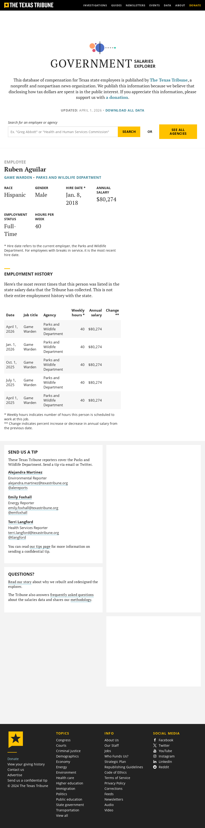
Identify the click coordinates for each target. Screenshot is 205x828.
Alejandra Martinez (25, 472)
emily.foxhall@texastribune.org (33, 507)
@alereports (18, 487)
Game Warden (18, 177)
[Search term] (63, 132)
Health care (65, 778)
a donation (117, 97)
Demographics (67, 756)
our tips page (40, 546)
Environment (66, 772)
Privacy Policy (114, 783)
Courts (61, 745)
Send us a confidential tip (27, 780)
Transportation (67, 810)
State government (70, 804)
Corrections (113, 788)
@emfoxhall (17, 512)
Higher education (69, 783)
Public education (69, 799)
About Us (111, 740)
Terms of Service (117, 778)
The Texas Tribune (169, 80)
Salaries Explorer (144, 63)
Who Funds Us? (116, 756)
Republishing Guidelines (123, 767)
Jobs (107, 751)
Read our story (20, 582)
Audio (109, 804)
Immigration (65, 788)
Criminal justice (68, 751)
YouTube (162, 751)
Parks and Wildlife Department (68, 177)
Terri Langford (20, 521)
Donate (13, 759)
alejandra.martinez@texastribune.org (38, 483)
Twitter (161, 745)
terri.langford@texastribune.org (33, 532)
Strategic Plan (115, 761)
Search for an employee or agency (32, 122)
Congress (63, 740)
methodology (81, 599)
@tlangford (17, 537)
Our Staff (111, 745)
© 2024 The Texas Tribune (27, 785)
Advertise (14, 775)
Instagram (164, 756)
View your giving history (26, 764)
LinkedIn (162, 761)
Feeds (109, 794)
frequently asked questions (72, 595)
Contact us (15, 769)
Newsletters (113, 799)
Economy (63, 761)
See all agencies (178, 131)
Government (91, 63)
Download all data (124, 110)
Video (108, 810)
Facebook (163, 740)
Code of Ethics (115, 772)
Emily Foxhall (20, 497)
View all (62, 815)
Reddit (161, 767)
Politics (61, 794)
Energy (61, 767)
